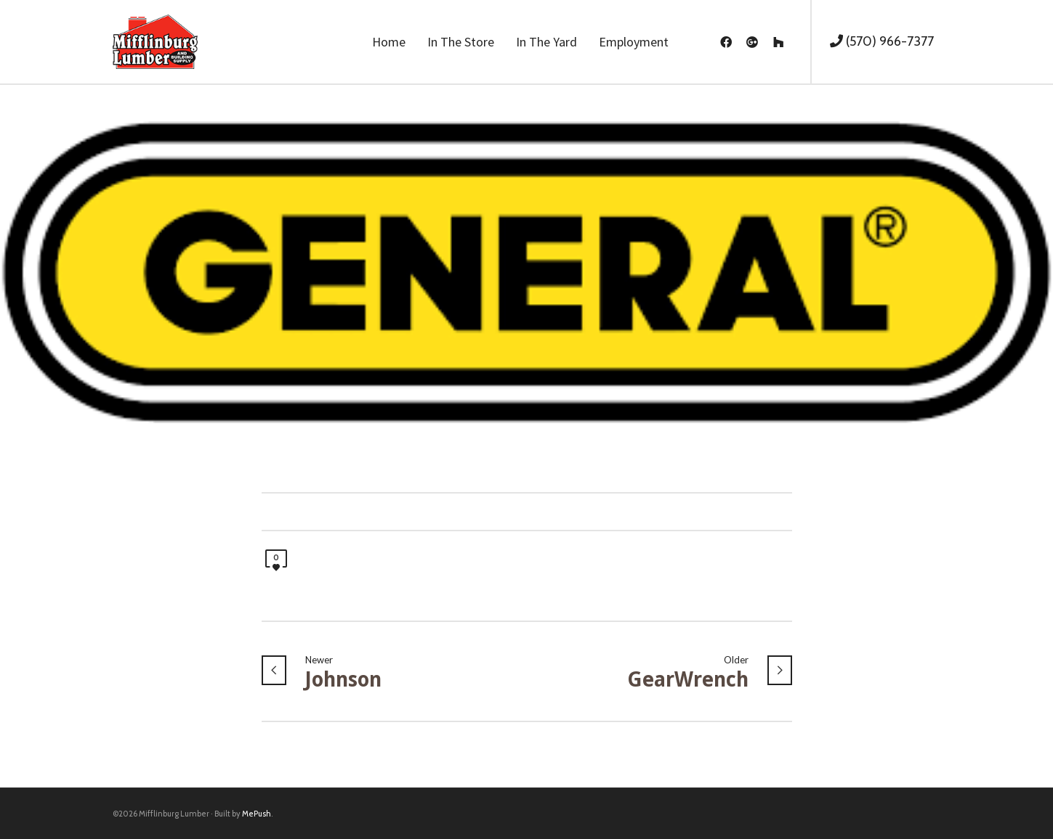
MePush (256, 814)
